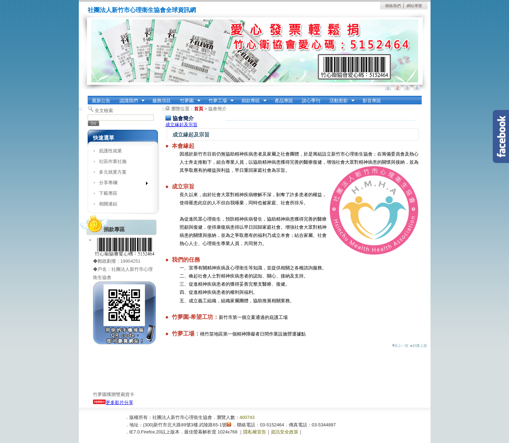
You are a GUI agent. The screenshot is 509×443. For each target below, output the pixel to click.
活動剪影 (340, 101)
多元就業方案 (113, 172)
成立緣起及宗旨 (181, 124)
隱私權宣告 (254, 432)
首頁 (198, 108)
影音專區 (372, 100)
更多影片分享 (113, 402)
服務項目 (161, 100)
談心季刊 (311, 100)
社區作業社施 (113, 161)
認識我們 (130, 101)
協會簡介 (217, 108)
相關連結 (108, 203)
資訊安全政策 (284, 432)
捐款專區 (252, 101)
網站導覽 (414, 6)
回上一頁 (400, 346)
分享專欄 (121, 184)
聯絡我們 (393, 6)
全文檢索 (104, 110)
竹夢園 (187, 101)
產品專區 (284, 100)
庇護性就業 (110, 150)
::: (90, 98)
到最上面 (418, 346)
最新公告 (101, 100)
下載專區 (108, 193)
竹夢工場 (219, 101)
